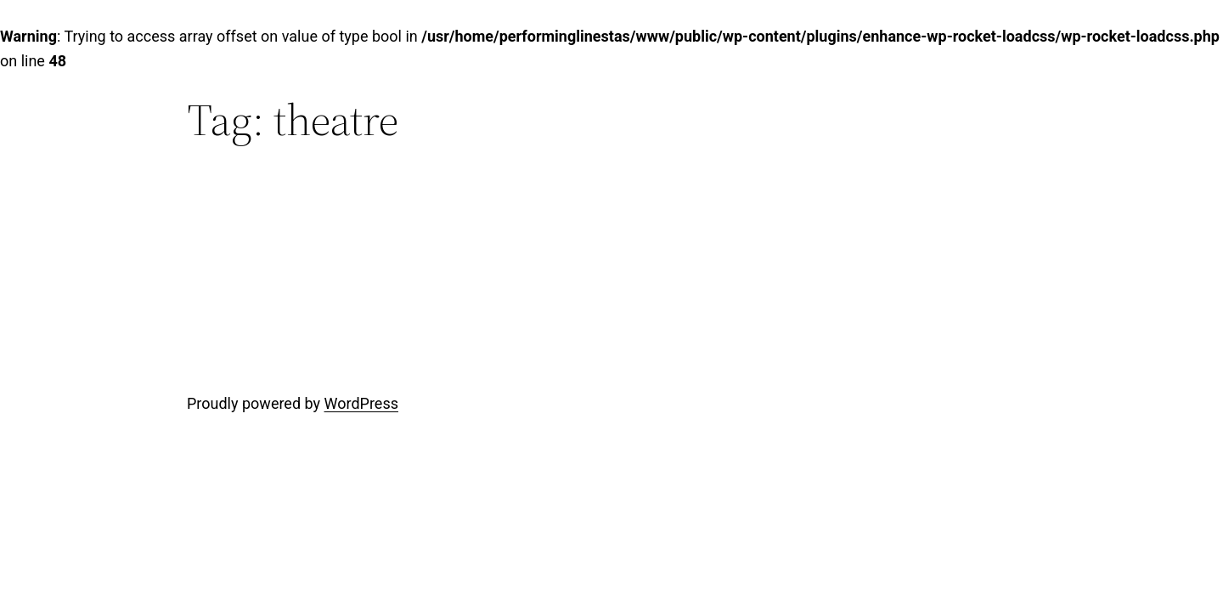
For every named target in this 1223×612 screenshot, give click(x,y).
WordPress (361, 403)
